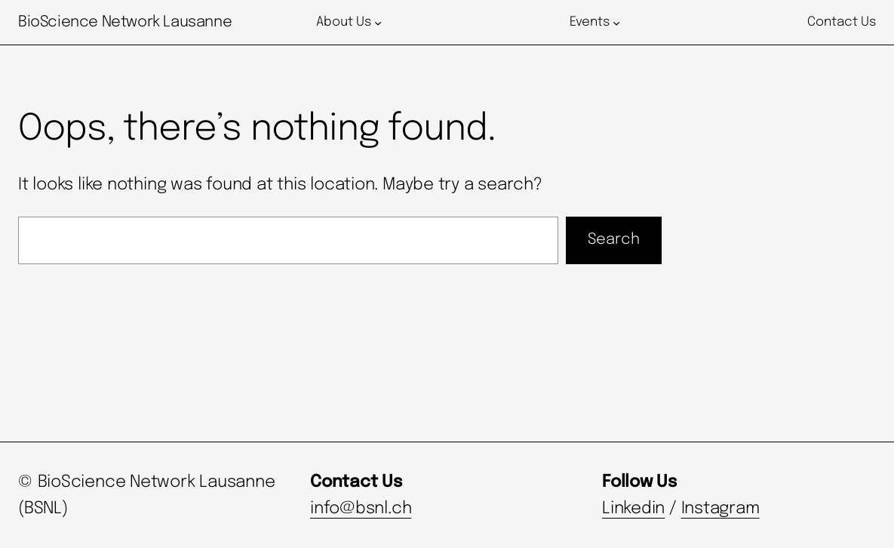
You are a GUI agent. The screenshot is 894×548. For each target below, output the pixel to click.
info (324, 508)
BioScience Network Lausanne (125, 22)
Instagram (720, 508)
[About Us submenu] (378, 22)
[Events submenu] (616, 22)
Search (614, 240)
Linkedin (633, 508)
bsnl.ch (383, 508)
